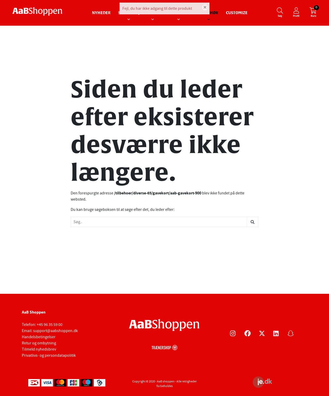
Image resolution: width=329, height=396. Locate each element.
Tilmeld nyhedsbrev (39, 349)
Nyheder (101, 13)
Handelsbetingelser (39, 337)
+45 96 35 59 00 (49, 324)
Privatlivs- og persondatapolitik (49, 355)
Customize (237, 13)
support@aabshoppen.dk (55, 330)
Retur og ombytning (39, 343)
